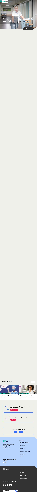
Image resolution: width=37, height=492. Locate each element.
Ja (16, 426)
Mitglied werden (28, 28)
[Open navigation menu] (35, 1)
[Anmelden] (16, 485)
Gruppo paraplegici (22, 463)
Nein (21, 426)
